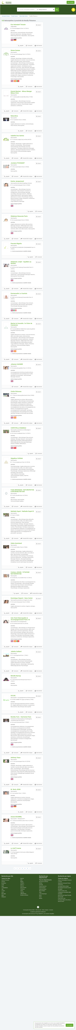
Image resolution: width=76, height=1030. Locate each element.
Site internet (38, 47)
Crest (3, 998)
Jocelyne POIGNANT (23, 183)
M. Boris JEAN (21, 896)
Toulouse (22, 1003)
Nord (40, 1009)
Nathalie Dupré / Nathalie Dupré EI (24, 574)
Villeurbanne (23, 1007)
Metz (3, 1009)
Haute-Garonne (42, 1000)
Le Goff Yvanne (21, 962)
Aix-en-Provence (5, 994)
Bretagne (60, 1003)
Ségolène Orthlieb (22, 515)
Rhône (40, 1012)
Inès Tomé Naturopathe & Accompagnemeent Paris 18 (25, 701)
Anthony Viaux (21, 859)
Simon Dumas (20, 52)
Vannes (22, 1006)
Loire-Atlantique (43, 1007)
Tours (21, 1004)
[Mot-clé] (26, 10)
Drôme (40, 997)
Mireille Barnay (21, 764)
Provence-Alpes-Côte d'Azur (64, 1013)
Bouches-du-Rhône (43, 995)
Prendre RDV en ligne (26, 124)
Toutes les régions (63, 992)
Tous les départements (45, 994)
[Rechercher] (57, 10)
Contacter (29, 47)
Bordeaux (4, 997)
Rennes (22, 1000)
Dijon (3, 1000)
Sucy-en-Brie (23, 1001)
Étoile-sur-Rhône (24, 1009)
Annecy (3, 995)
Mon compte (71, 2)
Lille (2, 1003)
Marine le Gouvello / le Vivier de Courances (23, 361)
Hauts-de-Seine (42, 1003)
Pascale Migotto (21, 273)
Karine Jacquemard (22, 202)
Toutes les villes (6, 992)
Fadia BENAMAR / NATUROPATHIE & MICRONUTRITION (22, 551)
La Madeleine (5, 1001)
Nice (21, 994)
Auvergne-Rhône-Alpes (63, 1000)
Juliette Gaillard (21, 738)
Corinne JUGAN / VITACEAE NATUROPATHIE (25, 647)
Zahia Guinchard (21, 613)
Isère (40, 1006)
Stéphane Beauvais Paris (24, 243)
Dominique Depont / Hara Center (24, 677)
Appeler (20, 47)
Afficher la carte (60, 41)
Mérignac (4, 1010)
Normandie (60, 1010)
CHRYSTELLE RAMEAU (23, 482)
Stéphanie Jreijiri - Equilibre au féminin (25, 294)
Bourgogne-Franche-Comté (64, 1001)
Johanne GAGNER (22, 408)
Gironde (41, 998)
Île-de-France (61, 1015)
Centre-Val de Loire (62, 1004)
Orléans (22, 997)
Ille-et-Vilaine (42, 1004)
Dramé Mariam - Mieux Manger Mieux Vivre (23, 103)
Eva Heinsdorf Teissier (23, 24)
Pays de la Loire (61, 1012)
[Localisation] (45, 10)
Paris (40, 1010)
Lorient (3, 1004)
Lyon (3, 1006)
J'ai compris (69, 1025)
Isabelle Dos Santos (22, 151)
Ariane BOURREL (21, 925)
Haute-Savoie (42, 1001)
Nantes (22, 992)
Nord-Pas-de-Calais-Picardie (64, 1009)
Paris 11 (22, 998)
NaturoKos (19, 129)
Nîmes (21, 995)
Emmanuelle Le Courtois (24, 328)
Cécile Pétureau (21, 438)
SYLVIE (18, 784)
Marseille (4, 1007)
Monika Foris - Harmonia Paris (24, 810)
